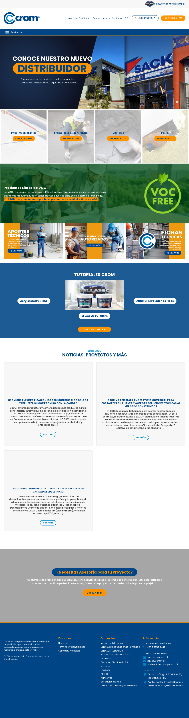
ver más (48, 434)
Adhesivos (106, 677)
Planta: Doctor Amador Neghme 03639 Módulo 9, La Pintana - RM (166, 683)
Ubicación (148, 670)
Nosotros (72, 18)
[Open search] (126, 18)
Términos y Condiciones (71, 646)
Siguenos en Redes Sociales (159, 693)
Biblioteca (85, 18)
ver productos (23, 138)
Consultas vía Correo (155, 653)
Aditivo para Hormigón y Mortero (118, 685)
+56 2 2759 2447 (156, 647)
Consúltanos (94, 592)
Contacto (117, 18)
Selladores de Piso (111, 681)
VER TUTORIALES (94, 329)
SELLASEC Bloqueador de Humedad (120, 646)
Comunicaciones (101, 18)
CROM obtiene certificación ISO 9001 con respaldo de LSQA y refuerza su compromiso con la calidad (48, 401)
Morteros (105, 666)
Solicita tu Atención (69, 650)
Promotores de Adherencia (115, 654)
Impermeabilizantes (112, 643)
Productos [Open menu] (13, 32)
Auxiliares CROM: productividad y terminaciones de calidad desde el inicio (48, 490)
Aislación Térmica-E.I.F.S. (114, 662)
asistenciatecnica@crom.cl (162, 664)
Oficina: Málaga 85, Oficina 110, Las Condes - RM (165, 676)
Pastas (104, 673)
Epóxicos (105, 670)
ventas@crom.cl (156, 660)
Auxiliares (106, 658)
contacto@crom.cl (157, 657)
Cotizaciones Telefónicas (157, 643)
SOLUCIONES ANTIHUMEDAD (169, 4)
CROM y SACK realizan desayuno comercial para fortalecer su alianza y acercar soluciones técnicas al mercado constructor (140, 403)
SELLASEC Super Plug (112, 650)
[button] (173, 18)
